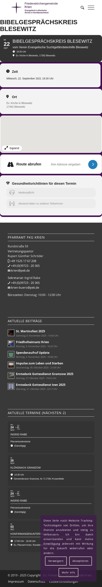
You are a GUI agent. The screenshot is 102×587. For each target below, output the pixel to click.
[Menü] (89, 7)
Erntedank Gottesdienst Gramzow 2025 (44, 374)
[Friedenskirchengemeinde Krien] (42, 7)
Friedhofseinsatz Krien (32, 342)
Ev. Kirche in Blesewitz (19, 103)
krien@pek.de (20, 270)
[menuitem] (80, 7)
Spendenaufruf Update (32, 353)
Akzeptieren (80, 561)
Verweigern (56, 561)
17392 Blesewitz (15, 106)
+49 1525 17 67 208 (23, 261)
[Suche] (80, 7)
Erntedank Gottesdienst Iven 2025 (40, 385)
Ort (14, 97)
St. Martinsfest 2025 (30, 331)
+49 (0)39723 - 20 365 (25, 266)
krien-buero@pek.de (25, 288)
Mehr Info (68, 572)
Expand (12, 148)
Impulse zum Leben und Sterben (39, 363)
